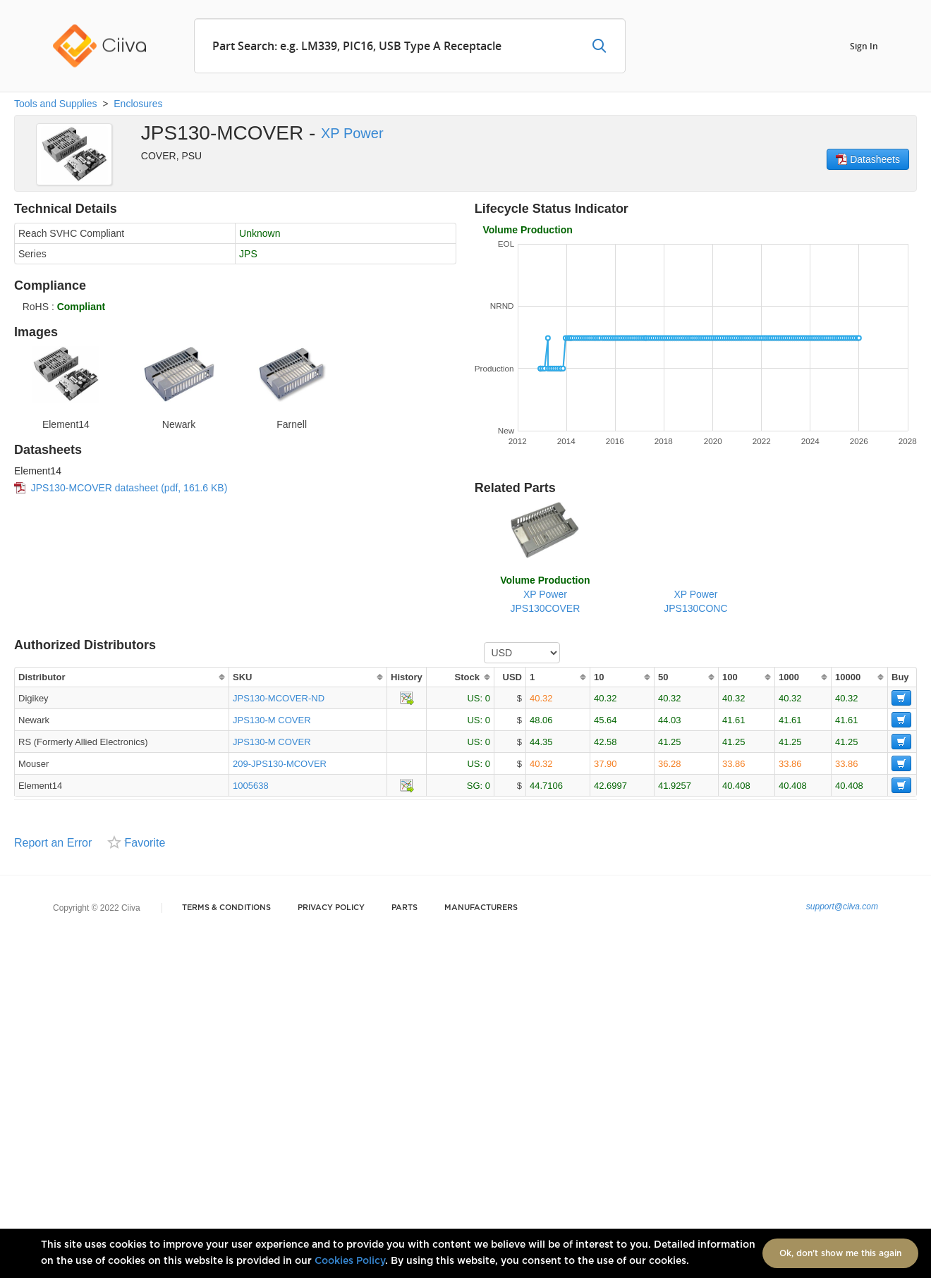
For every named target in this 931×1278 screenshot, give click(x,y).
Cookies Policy (350, 1261)
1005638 (251, 785)
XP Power (352, 133)
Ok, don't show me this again (840, 1253)
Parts (404, 907)
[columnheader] (121, 677)
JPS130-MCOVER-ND (278, 698)
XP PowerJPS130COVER (545, 594)
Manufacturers (481, 907)
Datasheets (868, 159)
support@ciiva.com (842, 906)
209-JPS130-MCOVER (280, 763)
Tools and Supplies (55, 103)
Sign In (864, 45)
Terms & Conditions (226, 907)
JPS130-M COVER (272, 720)
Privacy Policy (331, 907)
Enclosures (138, 103)
